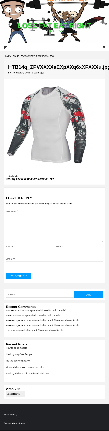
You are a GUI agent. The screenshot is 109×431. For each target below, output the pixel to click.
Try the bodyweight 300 (18, 360)
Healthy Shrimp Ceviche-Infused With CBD (27, 373)
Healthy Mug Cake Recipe (19, 354)
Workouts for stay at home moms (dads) (26, 367)
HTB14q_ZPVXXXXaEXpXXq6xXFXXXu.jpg (30, 177)
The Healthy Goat (20, 72)
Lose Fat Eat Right (54, 26)
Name (9, 246)
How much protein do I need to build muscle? (43, 310)
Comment (12, 211)
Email (59, 246)
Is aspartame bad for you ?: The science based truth (53, 320)
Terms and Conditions (14, 423)
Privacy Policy (10, 414)
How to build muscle (16, 347)
